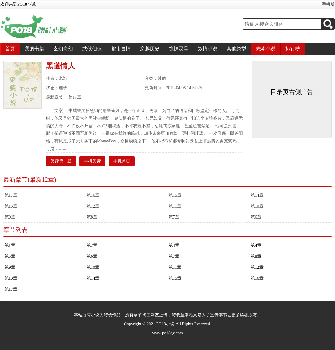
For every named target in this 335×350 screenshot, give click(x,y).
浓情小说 (207, 48)
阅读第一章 (61, 161)
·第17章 (74, 97)
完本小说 (265, 48)
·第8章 (91, 217)
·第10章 (257, 206)
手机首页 (121, 161)
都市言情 (121, 48)
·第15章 (174, 195)
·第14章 (257, 195)
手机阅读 (92, 161)
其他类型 (236, 48)
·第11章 (174, 206)
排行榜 (292, 48)
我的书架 (34, 48)
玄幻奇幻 (63, 48)
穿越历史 (150, 48)
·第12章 (92, 206)
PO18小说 (165, 324)
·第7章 (173, 217)
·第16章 (92, 195)
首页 (10, 48)
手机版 (328, 4)
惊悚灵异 (178, 48)
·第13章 (10, 206)
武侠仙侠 (92, 48)
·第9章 (9, 217)
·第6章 (255, 217)
